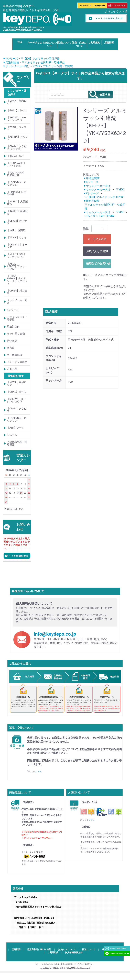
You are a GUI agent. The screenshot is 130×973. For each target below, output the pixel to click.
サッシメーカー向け (17, 301)
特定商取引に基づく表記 (39, 949)
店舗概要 (109, 42)
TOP (19, 42)
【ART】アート (15, 427)
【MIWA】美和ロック (16, 102)
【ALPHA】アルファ (17, 138)
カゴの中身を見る (116, 5)
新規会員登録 (100, 6)
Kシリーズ (13, 309)
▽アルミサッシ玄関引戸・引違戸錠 (43, 62)
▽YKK (36, 66)
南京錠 (11, 347)
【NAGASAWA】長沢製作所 (16, 174)
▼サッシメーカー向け (16, 66)
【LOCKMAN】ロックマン (17, 183)
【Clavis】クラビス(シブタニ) (16, 147)
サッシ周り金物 (16, 333)
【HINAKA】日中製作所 (16, 193)
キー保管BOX (14, 354)
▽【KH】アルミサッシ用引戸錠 (40, 58)
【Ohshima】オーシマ (17, 246)
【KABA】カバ (15, 156)
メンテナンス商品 (17, 362)
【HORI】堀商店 (16, 230)
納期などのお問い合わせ (98, 263)
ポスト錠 (12, 369)
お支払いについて (66, 949)
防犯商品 (12, 340)
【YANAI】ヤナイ (17, 237)
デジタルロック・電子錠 (17, 318)
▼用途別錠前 (11, 62)
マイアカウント (85, 6)
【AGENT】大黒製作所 (17, 203)
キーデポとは (35, 42)
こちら (38, 771)
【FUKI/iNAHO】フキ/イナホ (16, 164)
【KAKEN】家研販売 (17, 212)
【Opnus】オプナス (17, 222)
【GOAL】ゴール (16, 110)
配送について (64, 42)
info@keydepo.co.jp (55, 634)
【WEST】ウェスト (16, 128)
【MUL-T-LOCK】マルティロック (16, 255)
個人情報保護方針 (74, 952)
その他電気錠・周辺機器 (17, 443)
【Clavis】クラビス (16, 410)
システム (12, 434)
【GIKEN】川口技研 (17, 292)
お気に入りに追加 (97, 251)
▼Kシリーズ (10, 58)
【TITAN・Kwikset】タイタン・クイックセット (17, 279)
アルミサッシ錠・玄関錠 (58, 66)
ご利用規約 (94, 42)
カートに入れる (97, 239)
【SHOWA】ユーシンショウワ (16, 119)
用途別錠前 (13, 326)
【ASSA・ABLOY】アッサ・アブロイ (17, 266)
